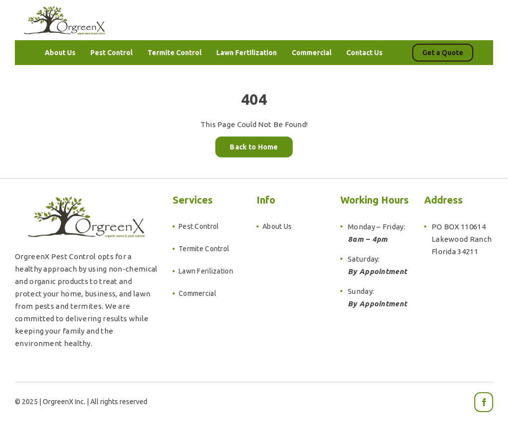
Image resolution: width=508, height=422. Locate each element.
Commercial (197, 293)
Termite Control (204, 249)
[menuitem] (60, 52)
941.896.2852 (447, 24)
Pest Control (199, 226)
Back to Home (254, 147)
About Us (277, 226)
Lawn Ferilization (206, 271)
